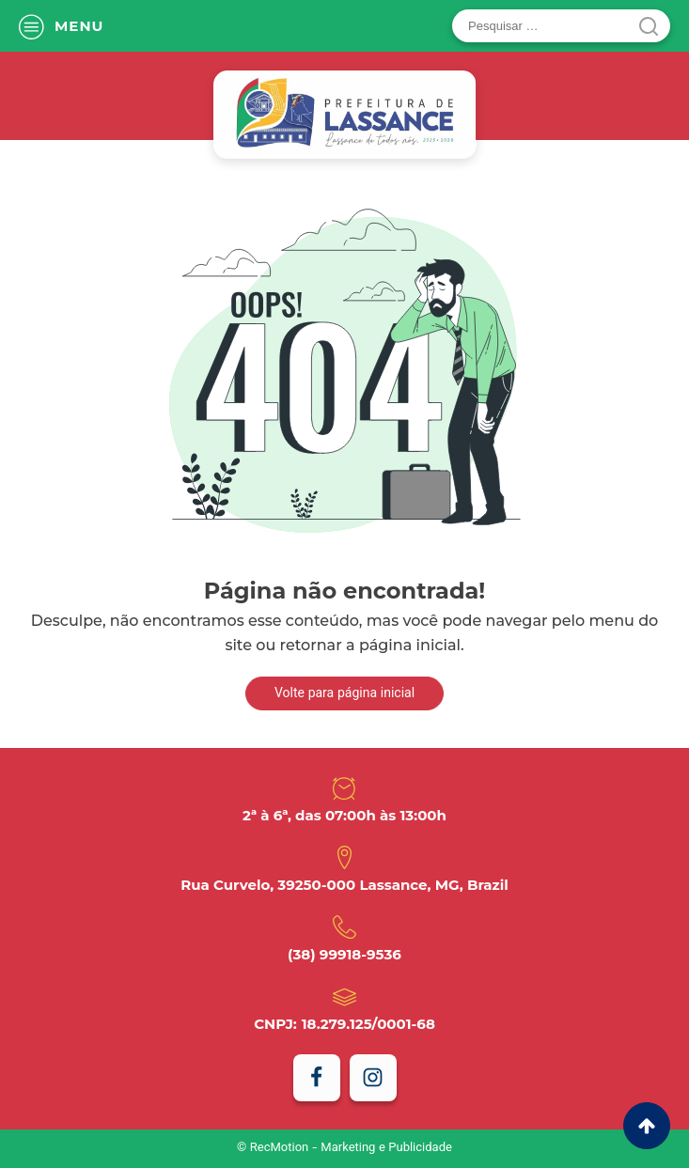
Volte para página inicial (344, 694)
